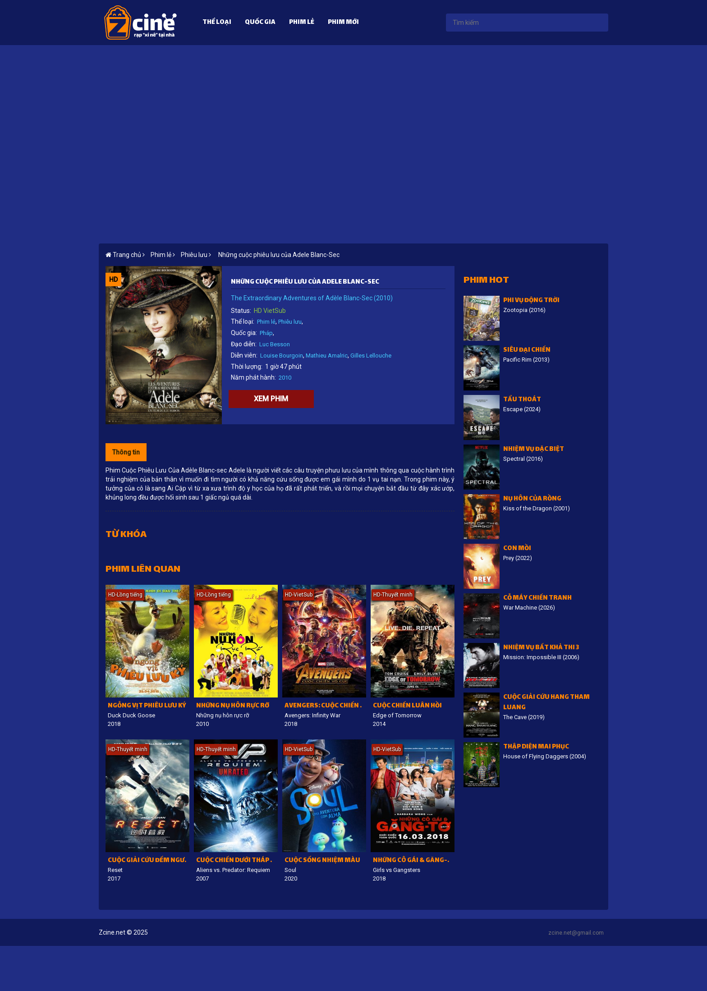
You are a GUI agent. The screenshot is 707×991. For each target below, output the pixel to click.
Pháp (266, 333)
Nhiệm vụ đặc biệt (533, 450)
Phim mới (343, 23)
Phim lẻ (301, 23)
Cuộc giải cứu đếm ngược (148, 861)
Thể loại (216, 23)
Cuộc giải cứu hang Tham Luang (546, 703)
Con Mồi (517, 549)
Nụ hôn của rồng (532, 499)
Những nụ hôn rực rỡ (232, 706)
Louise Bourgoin (281, 355)
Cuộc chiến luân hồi (407, 706)
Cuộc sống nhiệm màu (322, 861)
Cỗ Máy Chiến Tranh (537, 598)
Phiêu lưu (290, 321)
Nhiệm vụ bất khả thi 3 (541, 648)
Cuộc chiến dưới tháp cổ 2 (237, 861)
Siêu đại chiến (527, 350)
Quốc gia (260, 23)
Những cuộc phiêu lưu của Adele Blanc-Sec (278, 254)
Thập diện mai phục (536, 747)
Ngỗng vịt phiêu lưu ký (147, 706)
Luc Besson (274, 344)
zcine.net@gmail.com (576, 933)
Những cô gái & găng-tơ (413, 861)
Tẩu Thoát (522, 400)
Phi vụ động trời (531, 301)
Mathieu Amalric (327, 355)
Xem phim (271, 399)
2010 (285, 377)
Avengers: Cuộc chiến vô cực (325, 706)
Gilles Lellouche (370, 355)
